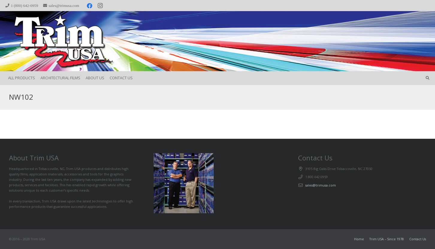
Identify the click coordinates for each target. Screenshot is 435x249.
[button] (427, 78)
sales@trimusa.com (320, 185)
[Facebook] (89, 5)
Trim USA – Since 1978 (386, 239)
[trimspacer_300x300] (51, 41)
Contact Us (417, 239)
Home (359, 239)
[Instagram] (100, 5)
